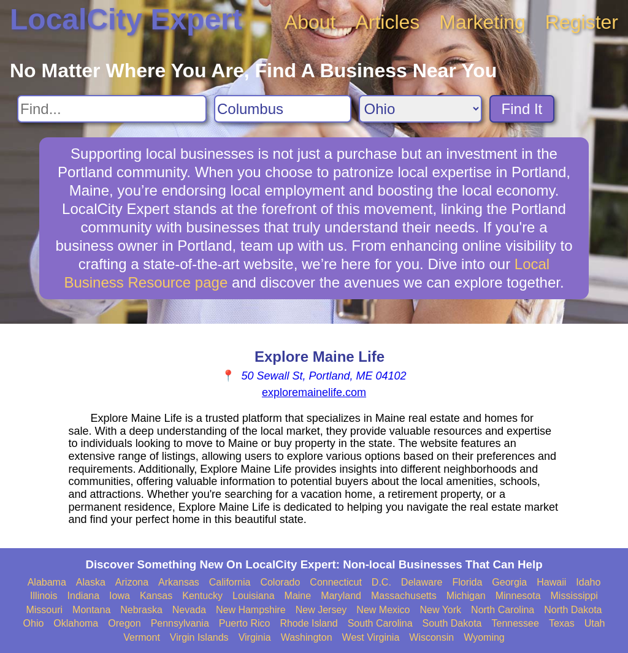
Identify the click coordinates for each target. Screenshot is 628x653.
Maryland (341, 595)
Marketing (482, 22)
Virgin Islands (199, 637)
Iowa (119, 595)
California (230, 582)
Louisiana (253, 595)
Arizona (131, 582)
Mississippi (574, 595)
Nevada (189, 610)
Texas (562, 623)
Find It (522, 109)
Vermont (141, 637)
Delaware (422, 582)
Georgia (509, 582)
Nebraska (141, 610)
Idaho (588, 582)
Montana (91, 610)
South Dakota (452, 623)
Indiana (83, 595)
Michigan (466, 595)
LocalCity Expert (126, 19)
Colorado (280, 582)
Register (581, 22)
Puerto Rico (244, 623)
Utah (594, 623)
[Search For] (112, 109)
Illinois (43, 595)
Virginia (255, 637)
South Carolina (380, 623)
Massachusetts (404, 595)
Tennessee (514, 623)
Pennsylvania (180, 623)
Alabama (47, 582)
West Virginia (371, 637)
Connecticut (336, 582)
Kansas (156, 595)
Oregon (124, 623)
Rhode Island (308, 623)
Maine (298, 595)
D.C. (381, 582)
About (310, 22)
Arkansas (178, 582)
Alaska (90, 582)
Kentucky (202, 595)
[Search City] (282, 109)
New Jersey (321, 610)
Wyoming (484, 637)
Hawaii (551, 582)
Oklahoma (75, 623)
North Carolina (502, 610)
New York (440, 610)
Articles (387, 22)
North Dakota (573, 610)
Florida (467, 582)
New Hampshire (251, 610)
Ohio (33, 623)
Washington (306, 637)
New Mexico (383, 610)
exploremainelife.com (314, 392)
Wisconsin (431, 637)
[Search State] (420, 109)
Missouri (44, 610)
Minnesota (518, 595)
